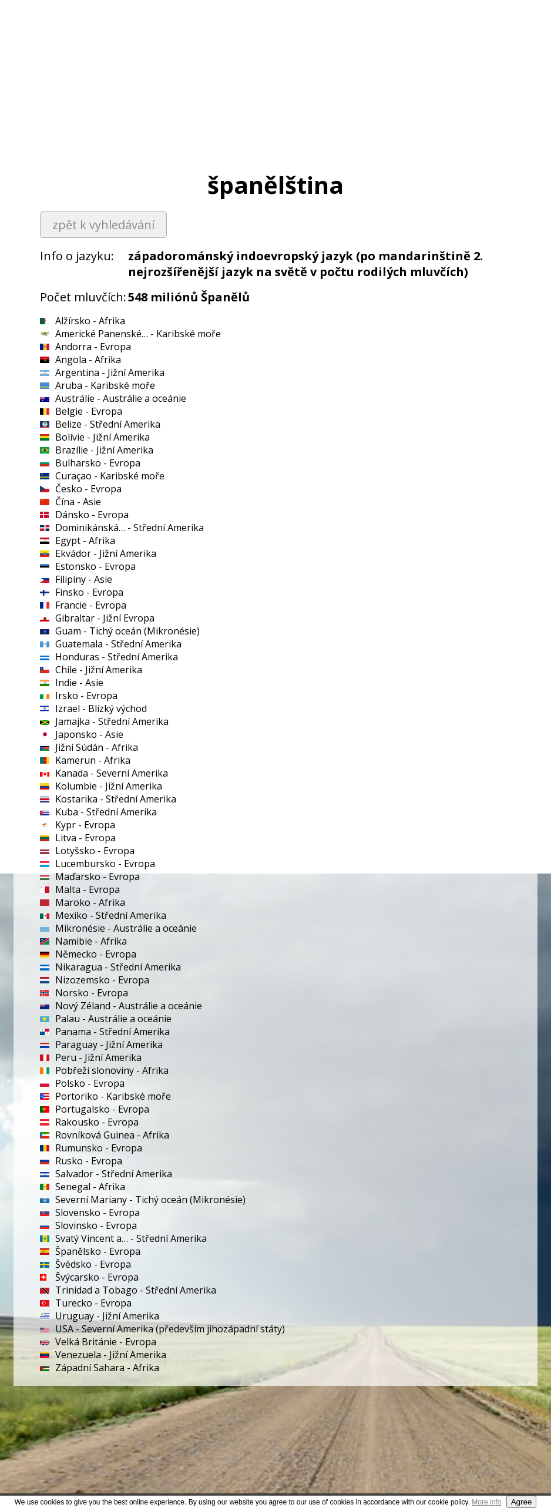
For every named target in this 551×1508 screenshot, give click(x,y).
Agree (521, 1501)
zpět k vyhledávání (103, 225)
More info (486, 1502)
